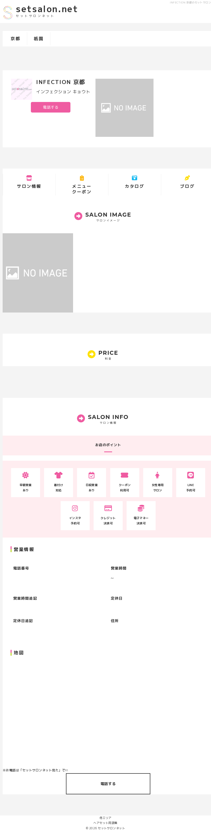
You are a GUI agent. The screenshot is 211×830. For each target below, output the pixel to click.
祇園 (39, 38)
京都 (15, 38)
